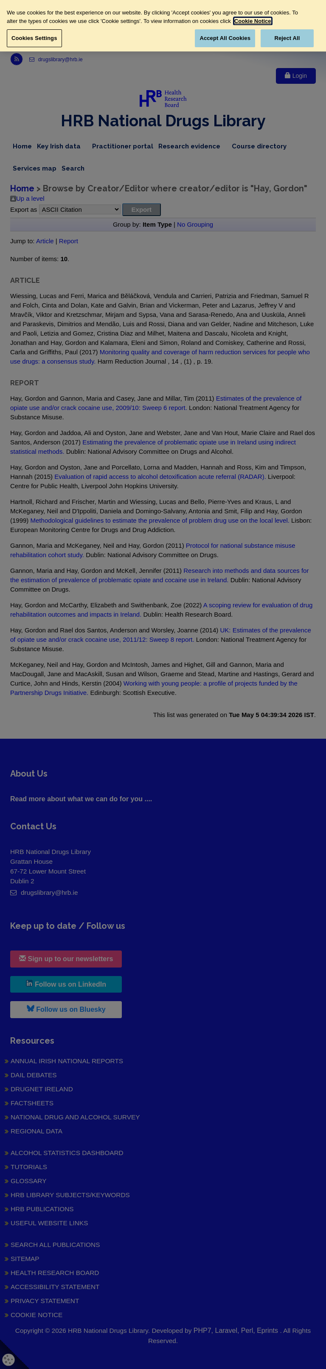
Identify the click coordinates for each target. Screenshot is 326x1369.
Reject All (287, 38)
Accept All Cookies (225, 38)
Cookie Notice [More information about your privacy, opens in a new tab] (252, 21)
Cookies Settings (34, 38)
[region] (163, 25)
